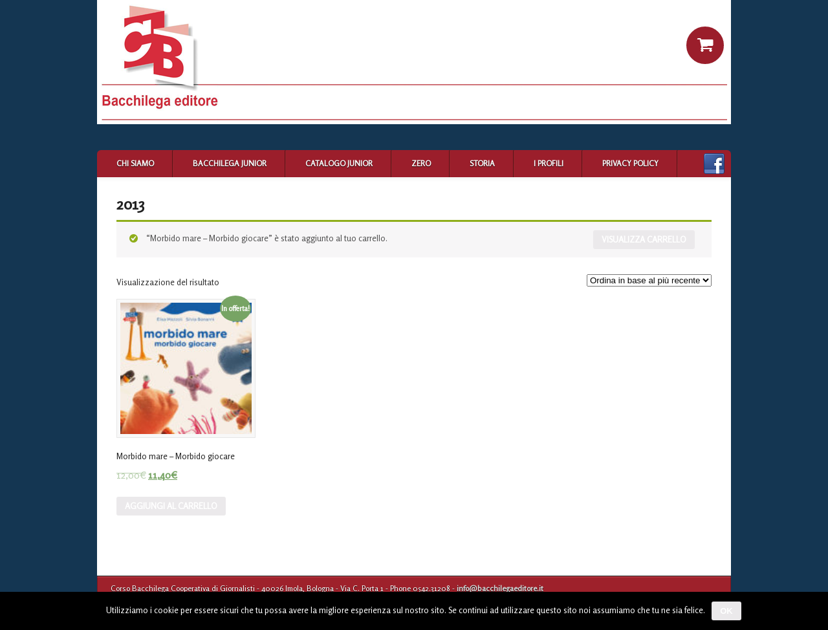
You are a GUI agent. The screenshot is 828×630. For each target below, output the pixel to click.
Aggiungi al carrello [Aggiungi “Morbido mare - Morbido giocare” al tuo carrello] (171, 506)
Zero (421, 163)
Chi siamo (135, 163)
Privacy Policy (630, 163)
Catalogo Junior (339, 163)
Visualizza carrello (644, 239)
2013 (130, 204)
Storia (482, 163)
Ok (726, 611)
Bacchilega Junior (230, 163)
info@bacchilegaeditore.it (500, 588)
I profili (548, 163)
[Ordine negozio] (649, 280)
